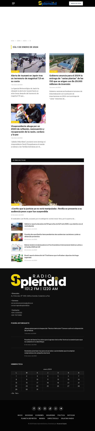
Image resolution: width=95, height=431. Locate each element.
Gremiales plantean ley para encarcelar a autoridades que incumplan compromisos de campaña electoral (49, 352)
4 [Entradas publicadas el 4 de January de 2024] (47, 376)
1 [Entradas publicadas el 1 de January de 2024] (16, 376)
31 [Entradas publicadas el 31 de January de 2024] (37, 389)
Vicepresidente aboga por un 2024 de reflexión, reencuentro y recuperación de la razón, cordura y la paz (27, 130)
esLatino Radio (67, 418)
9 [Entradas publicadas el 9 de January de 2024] (26, 379)
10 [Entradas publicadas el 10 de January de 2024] (37, 379)
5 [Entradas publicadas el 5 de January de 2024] (58, 376)
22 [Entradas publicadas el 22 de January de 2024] (16, 386)
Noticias (71, 415)
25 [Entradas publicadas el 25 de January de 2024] (48, 386)
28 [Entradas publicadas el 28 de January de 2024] (79, 386)
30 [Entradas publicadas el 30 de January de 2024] (27, 389)
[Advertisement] (47, 23)
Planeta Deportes (29, 418)
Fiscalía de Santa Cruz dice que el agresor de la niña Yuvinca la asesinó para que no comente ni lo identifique (53, 341)
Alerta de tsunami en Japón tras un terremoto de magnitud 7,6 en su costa (27, 78)
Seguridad (50, 415)
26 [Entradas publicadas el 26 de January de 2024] (58, 386)
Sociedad (29, 415)
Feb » (17, 393)
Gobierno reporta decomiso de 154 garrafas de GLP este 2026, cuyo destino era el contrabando (53, 225)
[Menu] (13, 3)
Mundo (42, 418)
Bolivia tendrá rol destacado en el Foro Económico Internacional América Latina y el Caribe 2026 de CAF (53, 246)
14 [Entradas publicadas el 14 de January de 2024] (79, 379)
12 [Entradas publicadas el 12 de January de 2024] (58, 379)
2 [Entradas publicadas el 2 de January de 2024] (26, 376)
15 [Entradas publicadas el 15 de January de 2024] (16, 383)
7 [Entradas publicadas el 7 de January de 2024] (78, 376)
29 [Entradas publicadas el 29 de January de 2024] (16, 389)
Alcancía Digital (62, 423)
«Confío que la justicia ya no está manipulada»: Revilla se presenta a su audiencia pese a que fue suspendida (46, 210)
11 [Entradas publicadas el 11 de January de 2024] (47, 379)
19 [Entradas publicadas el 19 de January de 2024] (58, 383)
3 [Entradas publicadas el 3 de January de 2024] (37, 376)
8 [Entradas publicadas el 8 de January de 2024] (16, 379)
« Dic (12, 393)
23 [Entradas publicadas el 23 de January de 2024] (27, 386)
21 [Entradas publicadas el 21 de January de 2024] (78, 383)
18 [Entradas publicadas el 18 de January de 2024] (48, 383)
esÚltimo (15, 71)
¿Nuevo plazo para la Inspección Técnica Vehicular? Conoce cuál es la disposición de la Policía (53, 329)
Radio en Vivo (76, 3)
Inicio (20, 415)
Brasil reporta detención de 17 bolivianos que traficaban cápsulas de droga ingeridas (51, 256)
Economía (39, 415)
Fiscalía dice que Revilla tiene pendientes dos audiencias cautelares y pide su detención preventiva (52, 235)
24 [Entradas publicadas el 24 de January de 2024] (37, 386)
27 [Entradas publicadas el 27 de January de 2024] (68, 386)
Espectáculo (53, 418)
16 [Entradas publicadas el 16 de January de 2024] (27, 383)
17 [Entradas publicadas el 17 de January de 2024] (37, 383)
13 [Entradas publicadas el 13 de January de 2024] (68, 379)
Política (61, 415)
